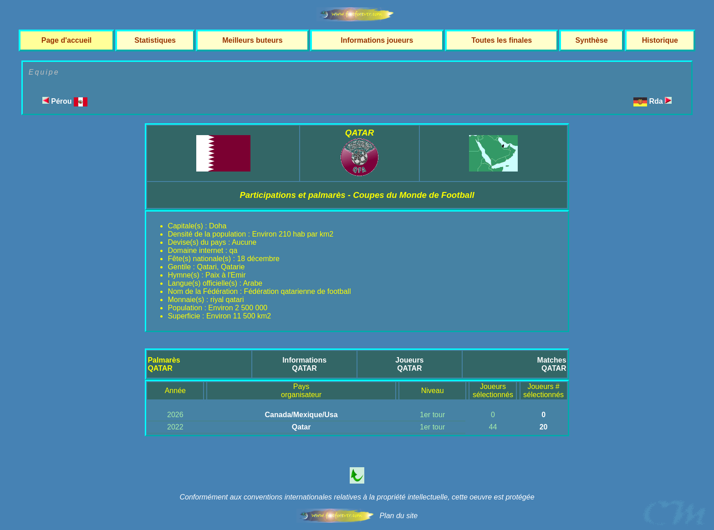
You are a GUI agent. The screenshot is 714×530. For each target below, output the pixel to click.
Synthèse (591, 40)
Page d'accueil (66, 40)
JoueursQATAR (409, 364)
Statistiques (155, 40)
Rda (660, 101)
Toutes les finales (501, 40)
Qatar (301, 427)
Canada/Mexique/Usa (301, 415)
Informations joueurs (377, 40)
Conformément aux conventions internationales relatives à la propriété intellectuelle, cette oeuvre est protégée (356, 497)
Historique (660, 40)
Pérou (64, 101)
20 (544, 427)
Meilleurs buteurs (252, 40)
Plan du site (398, 516)
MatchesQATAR (551, 364)
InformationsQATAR (304, 364)
